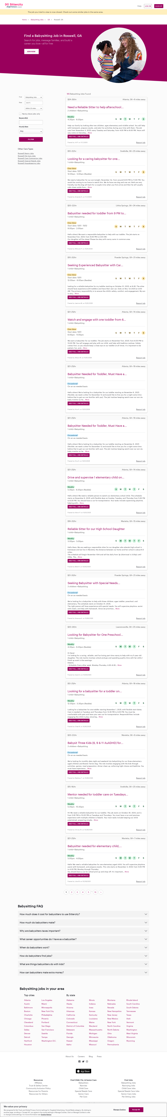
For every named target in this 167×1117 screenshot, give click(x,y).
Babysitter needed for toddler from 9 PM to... (97, 213)
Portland (45, 1022)
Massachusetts (95, 1030)
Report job (140, 142)
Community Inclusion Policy (38, 1088)
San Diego (46, 1026)
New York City (48, 1011)
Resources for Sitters (38, 1094)
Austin (27, 1004)
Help (139, 6)
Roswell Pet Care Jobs (27, 156)
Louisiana (93, 1018)
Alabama (70, 1000)
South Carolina (133, 1004)
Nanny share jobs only (31, 114)
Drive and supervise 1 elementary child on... (96, 477)
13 (95, 892)
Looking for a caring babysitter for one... (94, 158)
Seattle (45, 1033)
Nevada (110, 1007)
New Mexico (112, 1018)
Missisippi (93, 1041)
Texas (128, 1015)
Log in (148, 6)
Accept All (136, 1110)
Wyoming (130, 1041)
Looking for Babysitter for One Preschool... (95, 634)
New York (111, 1022)
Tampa (44, 1037)
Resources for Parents (38, 1091)
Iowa (91, 1007)
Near (20, 102)
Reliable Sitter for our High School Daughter (96, 529)
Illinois (92, 1000)
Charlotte (28, 1015)
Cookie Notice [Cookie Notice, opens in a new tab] (46, 1114)
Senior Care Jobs (128, 1094)
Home (24, 20)
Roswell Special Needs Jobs (29, 161)
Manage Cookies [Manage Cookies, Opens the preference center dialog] (119, 1110)
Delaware (70, 1030)
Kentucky (93, 1015)
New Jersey (112, 1015)
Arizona (69, 1007)
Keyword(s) (23, 118)
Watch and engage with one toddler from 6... (97, 319)
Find (20, 97)
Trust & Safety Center (38, 1085)
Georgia (69, 1037)
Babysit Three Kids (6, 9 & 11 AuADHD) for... (95, 742)
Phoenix (45, 1018)
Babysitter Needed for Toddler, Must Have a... (97, 374)
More (90, 133)
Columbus (28, 1026)
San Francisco (48, 1030)
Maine (91, 1022)
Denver (27, 1033)
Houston (28, 1044)
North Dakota (113, 1030)
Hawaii (69, 1041)
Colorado (70, 1018)
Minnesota (93, 1037)
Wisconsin (130, 1037)
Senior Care (83, 1094)
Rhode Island (132, 1000)
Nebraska (111, 1004)
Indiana (92, 1004)
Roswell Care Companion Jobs (30, 158)
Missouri (92, 1044)
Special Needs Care (83, 1091)
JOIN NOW (31, 51)
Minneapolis (47, 1007)
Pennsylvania (113, 1044)
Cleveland (28, 1022)
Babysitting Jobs (37, 20)
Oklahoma (111, 1037)
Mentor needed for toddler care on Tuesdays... (98, 794)
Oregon (110, 1041)
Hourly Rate (23, 127)
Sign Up (158, 6)
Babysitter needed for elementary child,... (95, 846)
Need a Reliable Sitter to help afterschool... (96, 107)
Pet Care (83, 1097)
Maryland (93, 1026)
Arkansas (70, 1011)
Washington (131, 1030)
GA (49, 20)
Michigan (93, 1033)
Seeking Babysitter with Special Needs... (94, 583)
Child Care (83, 1088)
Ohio (109, 1033)
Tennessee (131, 1011)
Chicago (28, 1018)
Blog (91, 1056)
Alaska (69, 1004)
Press (99, 1056)
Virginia (129, 1026)
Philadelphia (47, 1015)
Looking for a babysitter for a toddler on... (95, 691)
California (70, 1015)
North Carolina (113, 1026)
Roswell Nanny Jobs (26, 153)
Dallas (26, 1030)
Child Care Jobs (129, 1088)
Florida (69, 1033)
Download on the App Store (83, 1071)
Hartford (28, 1041)
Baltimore (28, 1007)
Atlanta (27, 1000)
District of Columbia (75, 1026)
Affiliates (38, 1083)
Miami (44, 1004)
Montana (111, 1000)
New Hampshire (114, 1011)
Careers (81, 1056)
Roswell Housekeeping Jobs (29, 163)
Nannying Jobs (128, 1085)
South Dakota (132, 1007)
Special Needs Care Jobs (128, 1091)
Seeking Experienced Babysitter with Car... (95, 265)
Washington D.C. (49, 1041)
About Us (70, 1056)
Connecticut (71, 1022)
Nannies (83, 1085)
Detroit (27, 1037)
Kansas (92, 1011)
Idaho (68, 1044)
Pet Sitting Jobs (128, 1097)
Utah (128, 1018)
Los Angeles (47, 1000)
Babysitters (83, 1083)
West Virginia (132, 1033)
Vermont (130, 1022)
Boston (27, 1011)
